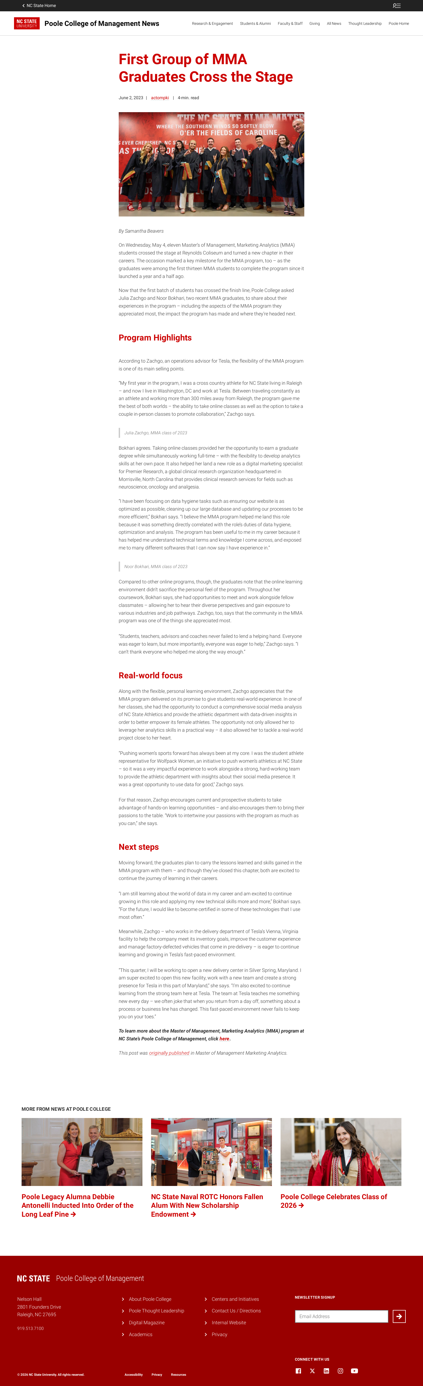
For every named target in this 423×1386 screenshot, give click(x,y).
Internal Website (229, 1322)
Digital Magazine (147, 1322)
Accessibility (134, 1375)
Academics (140, 1334)
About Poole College (150, 1299)
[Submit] (399, 1316)
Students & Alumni (255, 23)
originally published (169, 1053)
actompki (160, 97)
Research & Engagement (212, 23)
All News (334, 23)
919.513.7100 (30, 1328)
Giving (314, 23)
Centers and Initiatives (235, 1299)
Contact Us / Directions (236, 1310)
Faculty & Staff (290, 23)
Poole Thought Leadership (156, 1310)
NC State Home (38, 5)
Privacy (219, 1334)
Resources (178, 1375)
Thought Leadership (365, 23)
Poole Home (399, 23)
